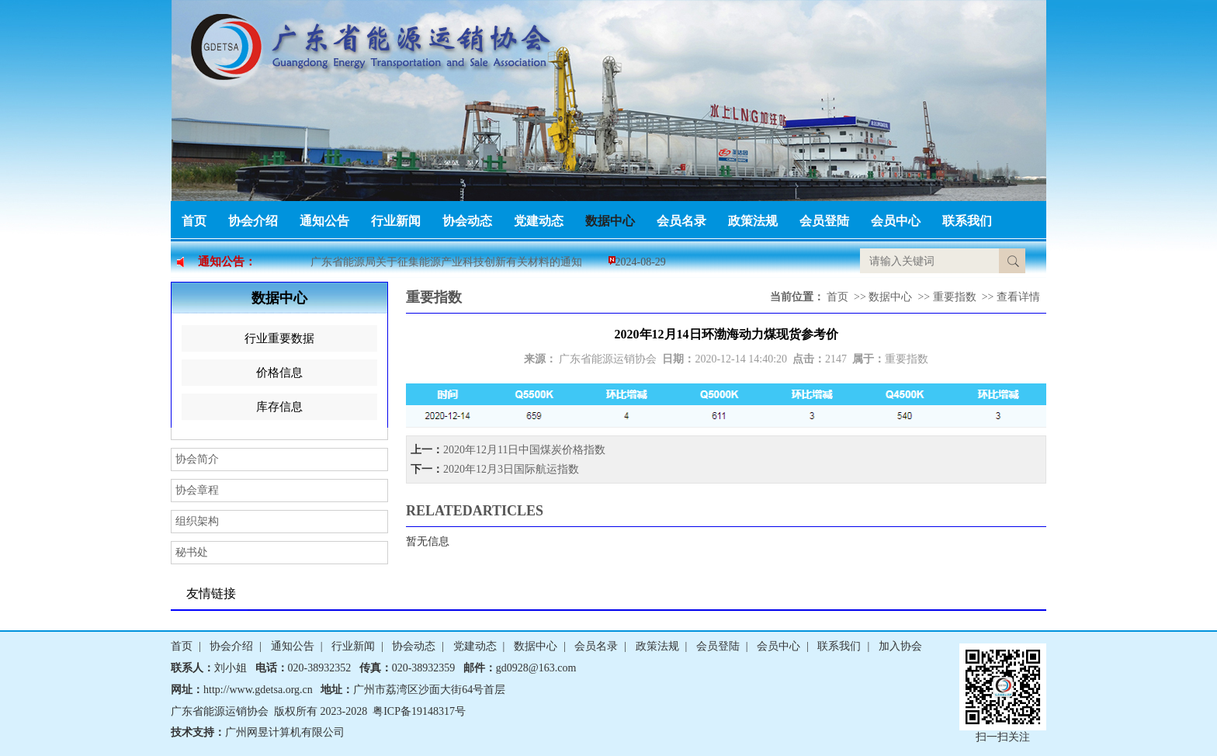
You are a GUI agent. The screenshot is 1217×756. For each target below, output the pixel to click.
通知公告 (324, 220)
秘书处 (191, 552)
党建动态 (538, 220)
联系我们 (967, 220)
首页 (194, 220)
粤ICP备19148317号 (419, 711)
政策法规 (753, 220)
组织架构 (197, 521)
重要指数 (954, 297)
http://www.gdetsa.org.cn (258, 689)
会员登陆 (824, 220)
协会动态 (467, 220)
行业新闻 (396, 220)
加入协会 (900, 646)
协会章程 (197, 490)
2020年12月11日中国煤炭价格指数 (524, 450)
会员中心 (896, 220)
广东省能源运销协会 (608, 359)
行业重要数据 (279, 338)
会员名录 (681, 220)
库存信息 (279, 407)
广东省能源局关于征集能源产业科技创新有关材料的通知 (446, 262)
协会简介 (197, 459)
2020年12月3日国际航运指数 (511, 469)
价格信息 (279, 372)
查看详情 (1018, 297)
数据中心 (610, 220)
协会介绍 (253, 220)
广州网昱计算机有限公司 (285, 732)
